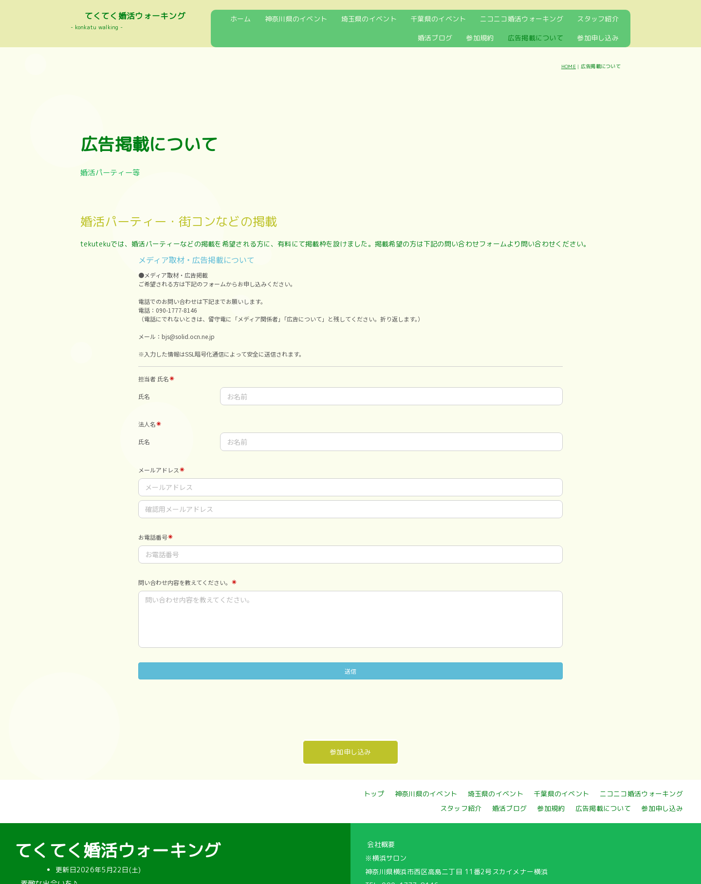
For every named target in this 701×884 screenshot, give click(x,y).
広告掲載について (535, 37)
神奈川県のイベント (296, 18)
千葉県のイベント (438, 18)
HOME (568, 66)
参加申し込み (598, 37)
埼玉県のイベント (369, 18)
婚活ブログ (435, 37)
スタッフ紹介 (598, 18)
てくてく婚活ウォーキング (135, 15)
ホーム (240, 18)
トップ (374, 793)
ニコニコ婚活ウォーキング (521, 18)
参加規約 (480, 37)
